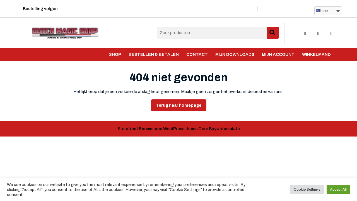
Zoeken (273, 33)
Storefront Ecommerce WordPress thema (157, 128)
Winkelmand (316, 54)
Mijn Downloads (234, 54)
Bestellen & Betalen (154, 54)
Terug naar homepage (181, 106)
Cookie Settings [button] (307, 190)
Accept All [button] (338, 190)
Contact (197, 54)
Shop (115, 54)
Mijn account (278, 54)
